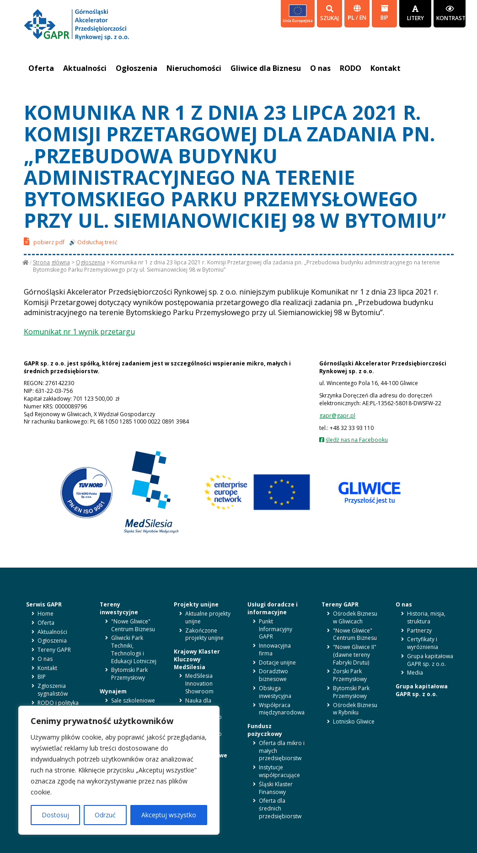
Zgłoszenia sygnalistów (53, 689)
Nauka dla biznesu (198, 704)
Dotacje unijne (277, 662)
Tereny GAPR (54, 650)
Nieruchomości (193, 68)
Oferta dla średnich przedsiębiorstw (280, 808)
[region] (119, 770)
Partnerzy (419, 630)
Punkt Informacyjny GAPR (275, 629)
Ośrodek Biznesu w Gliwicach (355, 617)
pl (352, 17)
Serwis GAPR (44, 604)
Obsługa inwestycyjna (275, 692)
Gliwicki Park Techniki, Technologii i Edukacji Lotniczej (133, 649)
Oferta (41, 68)
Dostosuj (55, 814)
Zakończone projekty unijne (204, 634)
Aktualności (85, 68)
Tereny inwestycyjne (119, 608)
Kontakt (385, 68)
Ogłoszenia (136, 68)
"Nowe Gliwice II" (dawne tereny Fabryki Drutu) (354, 654)
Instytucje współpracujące (279, 771)
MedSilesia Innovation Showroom (199, 683)
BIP (384, 13)
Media (415, 672)
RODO (350, 68)
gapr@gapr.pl (337, 415)
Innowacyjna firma (275, 649)
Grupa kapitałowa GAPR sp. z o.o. (430, 660)
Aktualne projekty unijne (207, 617)
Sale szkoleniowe (133, 700)
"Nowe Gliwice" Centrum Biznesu (133, 625)
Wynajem (113, 691)
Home (46, 613)
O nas (320, 68)
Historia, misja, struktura (426, 617)
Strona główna (51, 262)
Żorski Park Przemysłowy (350, 675)
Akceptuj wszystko (168, 814)
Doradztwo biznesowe (273, 675)
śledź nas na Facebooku (357, 440)
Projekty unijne (196, 604)
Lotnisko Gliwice (354, 721)
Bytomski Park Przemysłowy (129, 673)
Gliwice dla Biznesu (265, 68)
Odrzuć (105, 814)
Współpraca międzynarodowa (282, 709)
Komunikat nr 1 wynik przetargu (79, 332)
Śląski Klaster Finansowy (276, 788)
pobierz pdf (44, 241)
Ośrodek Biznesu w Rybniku (355, 709)
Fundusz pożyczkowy (264, 730)
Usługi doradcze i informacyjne (272, 608)
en (362, 17)
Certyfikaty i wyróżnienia (422, 643)
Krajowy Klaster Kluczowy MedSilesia (197, 659)
